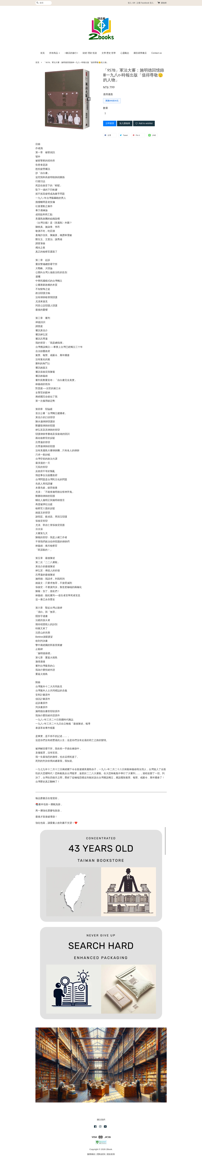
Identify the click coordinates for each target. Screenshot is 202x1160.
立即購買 (109, 123)
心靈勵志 (124, 53)
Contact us (156, 53)
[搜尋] (43, 3)
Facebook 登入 (147, 3)
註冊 (138, 3)
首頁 (42, 53)
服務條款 (91, 1154)
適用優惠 (108, 94)
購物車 (164, 3)
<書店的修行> (71, 53)
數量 (105, 108)
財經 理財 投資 (90, 53)
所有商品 (54, 53)
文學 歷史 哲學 (109, 53)
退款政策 (111, 1154)
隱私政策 (101, 1154)
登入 (130, 3)
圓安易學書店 (140, 53)
